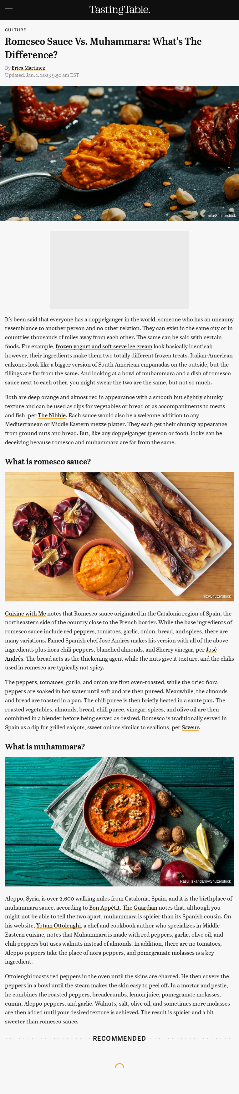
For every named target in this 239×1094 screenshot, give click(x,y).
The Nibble (52, 415)
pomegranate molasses (166, 952)
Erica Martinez (28, 67)
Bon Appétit (104, 907)
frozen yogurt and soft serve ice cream (104, 346)
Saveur (190, 727)
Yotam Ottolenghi (58, 925)
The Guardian (140, 907)
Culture (15, 30)
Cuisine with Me (25, 613)
